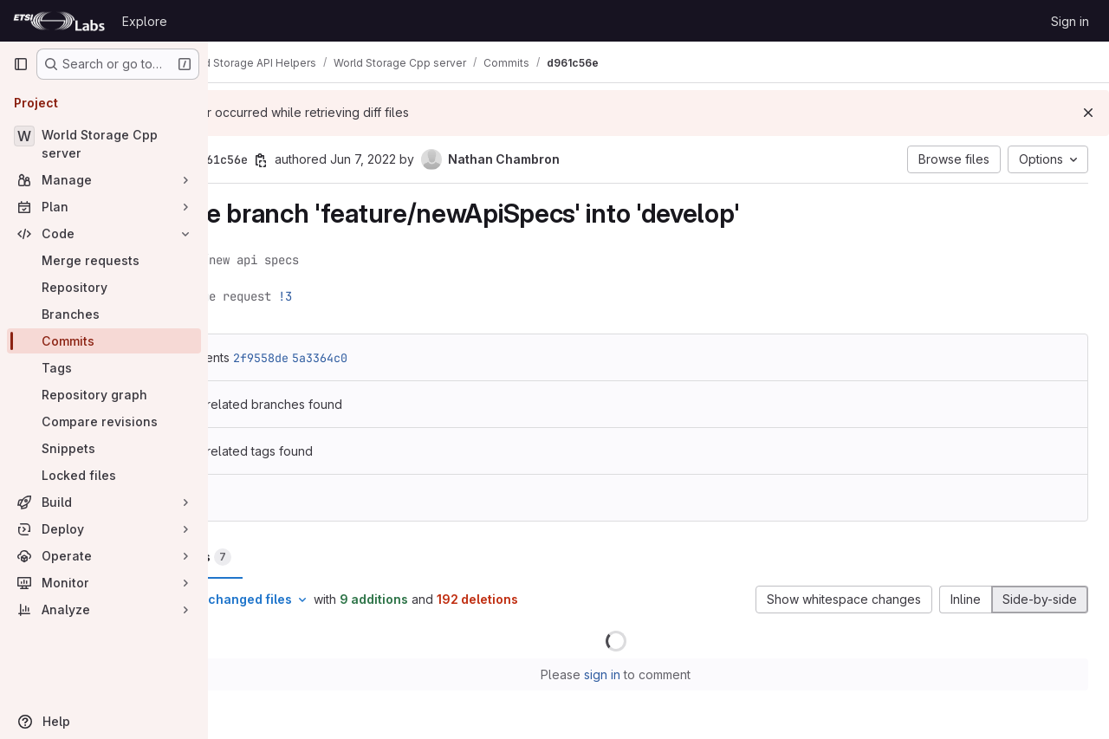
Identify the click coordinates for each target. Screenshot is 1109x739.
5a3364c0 (404, 358)
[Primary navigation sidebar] (21, 64)
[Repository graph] (104, 394)
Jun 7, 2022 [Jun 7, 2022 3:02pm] (448, 159)
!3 (370, 296)
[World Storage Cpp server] (104, 143)
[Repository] (104, 287)
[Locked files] (104, 475)
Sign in (1070, 21)
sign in (645, 674)
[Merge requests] (104, 260)
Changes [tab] (278, 557)
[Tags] (104, 367)
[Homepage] (59, 21)
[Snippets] (104, 448)
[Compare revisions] (104, 421)
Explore (144, 21)
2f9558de (345, 358)
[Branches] (104, 314)
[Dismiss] (1088, 112)
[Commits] (104, 340)
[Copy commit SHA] (345, 160)
